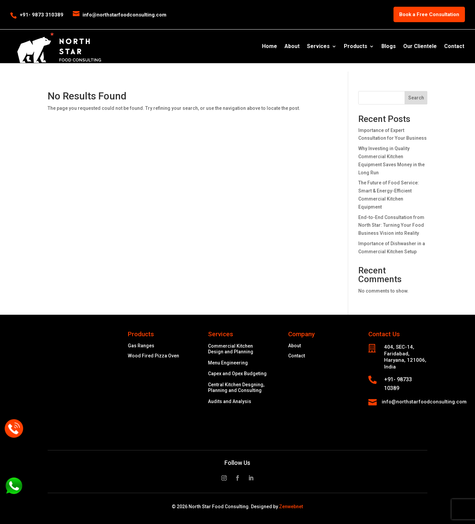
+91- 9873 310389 (41, 15)
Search (416, 97)
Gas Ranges (141, 345)
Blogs (388, 46)
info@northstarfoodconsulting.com (424, 402)
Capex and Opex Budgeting (237, 373)
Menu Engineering (228, 362)
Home (269, 46)
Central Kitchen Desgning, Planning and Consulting (236, 387)
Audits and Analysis (229, 401)
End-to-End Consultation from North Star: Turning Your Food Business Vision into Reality (391, 225)
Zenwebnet (291, 506)
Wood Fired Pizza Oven (153, 355)
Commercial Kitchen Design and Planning (230, 348)
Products (355, 46)
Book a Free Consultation (429, 14)
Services (318, 46)
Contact (454, 46)
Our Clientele (420, 46)
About (292, 46)
